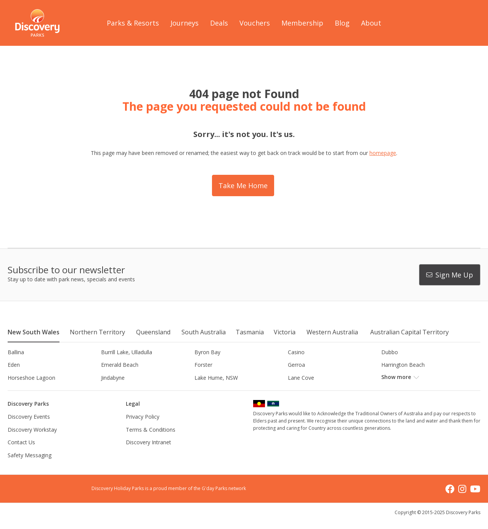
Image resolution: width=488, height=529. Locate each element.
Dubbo (389, 352)
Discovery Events (29, 416)
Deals (219, 22)
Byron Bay (207, 352)
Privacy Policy (142, 416)
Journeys (184, 22)
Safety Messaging (29, 455)
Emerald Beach (119, 364)
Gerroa (296, 364)
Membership (302, 22)
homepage (382, 152)
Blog (342, 22)
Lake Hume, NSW (216, 377)
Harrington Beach (403, 364)
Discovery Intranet (148, 442)
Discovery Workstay (32, 429)
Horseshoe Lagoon (31, 377)
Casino (296, 352)
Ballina (16, 352)
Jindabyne (113, 377)
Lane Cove (301, 377)
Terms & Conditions (150, 429)
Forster (203, 364)
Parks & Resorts (133, 22)
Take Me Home (243, 185)
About (371, 22)
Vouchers (254, 22)
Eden (14, 364)
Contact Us (21, 442)
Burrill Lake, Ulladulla (126, 352)
